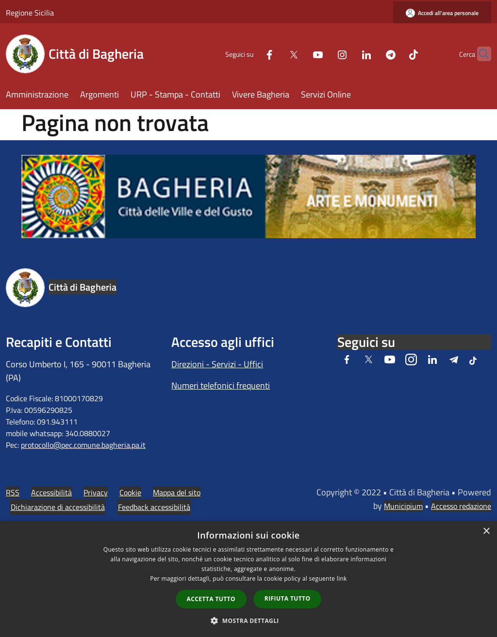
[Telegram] (371, 53)
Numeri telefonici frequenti (220, 385)
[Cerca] (479, 53)
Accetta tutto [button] (211, 599)
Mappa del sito (176, 492)
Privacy (95, 492)
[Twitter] (274, 53)
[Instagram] (323, 53)
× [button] (486, 531)
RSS (12, 492)
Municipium (403, 506)
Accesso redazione (461, 506)
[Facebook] (250, 53)
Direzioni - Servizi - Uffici (217, 364)
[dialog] (248, 579)
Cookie (130, 492)
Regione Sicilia (30, 12)
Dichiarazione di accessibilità (58, 507)
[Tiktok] (394, 53)
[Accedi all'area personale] (442, 12)
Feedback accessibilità (154, 507)
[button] (248, 620)
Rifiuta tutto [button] (288, 598)
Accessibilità (51, 492)
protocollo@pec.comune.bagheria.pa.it (83, 445)
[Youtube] (299, 53)
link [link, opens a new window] (342, 578)
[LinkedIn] (347, 53)
